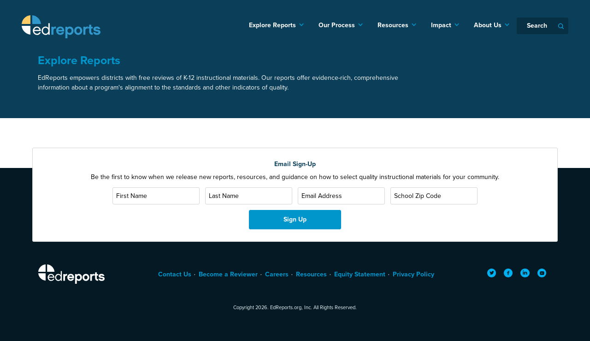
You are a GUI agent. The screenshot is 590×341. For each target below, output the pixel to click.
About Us (488, 25)
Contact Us (174, 274)
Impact (441, 25)
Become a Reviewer (228, 274)
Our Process (337, 25)
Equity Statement (359, 274)
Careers (277, 274)
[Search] (542, 26)
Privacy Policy (413, 274)
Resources (393, 25)
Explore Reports (272, 25)
